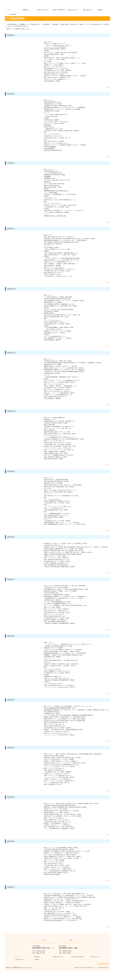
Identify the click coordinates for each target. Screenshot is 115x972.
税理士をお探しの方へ (43, 9)
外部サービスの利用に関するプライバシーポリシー (19, 967)
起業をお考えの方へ (73, 9)
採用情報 (100, 9)
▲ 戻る (107, 87)
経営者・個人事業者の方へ (59, 9)
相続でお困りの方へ (88, 9)
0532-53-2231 (41, 951)
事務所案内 (25, 9)
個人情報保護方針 (103, 964)
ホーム (9, 9)
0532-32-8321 (67, 951)
